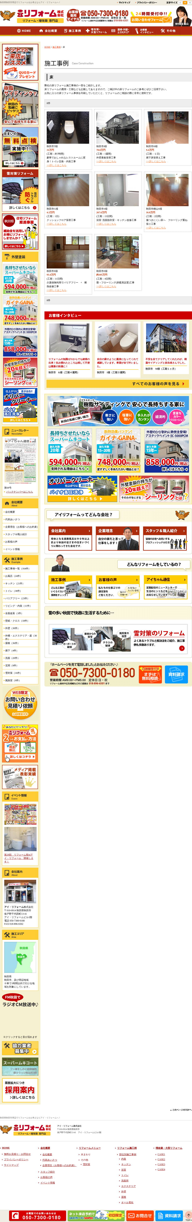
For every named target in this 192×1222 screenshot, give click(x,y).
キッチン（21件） (15, 583)
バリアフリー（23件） (17, 598)
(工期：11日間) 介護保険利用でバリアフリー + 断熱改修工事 (67, 282)
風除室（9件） (13, 680)
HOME (47, 47)
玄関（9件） (12, 665)
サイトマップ (11, 1165)
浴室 (123, 1169)
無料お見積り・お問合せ (17, 1154)
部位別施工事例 (127, 1154)
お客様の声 (11, 541)
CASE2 (161, 1159)
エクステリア (128, 1186)
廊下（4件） (12, 650)
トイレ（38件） (13, 591)
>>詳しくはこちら (56, 165)
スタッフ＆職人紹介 (16, 534)
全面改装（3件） (14, 613)
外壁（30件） (12, 628)
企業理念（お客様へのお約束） (22, 526)
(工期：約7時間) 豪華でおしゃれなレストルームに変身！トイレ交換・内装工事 (66, 157)
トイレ (125, 1175)
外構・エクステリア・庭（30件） (21, 636)
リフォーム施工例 (127, 1148)
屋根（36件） (12, 643)
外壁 (123, 1191)
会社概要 (10, 512)
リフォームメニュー (90, 1148)
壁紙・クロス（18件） (17, 620)
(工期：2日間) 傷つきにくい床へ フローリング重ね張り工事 (166, 220)
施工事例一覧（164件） (18, 568)
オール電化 (127, 1202)
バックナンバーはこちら (19, 491)
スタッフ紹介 (47, 1171)
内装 (123, 1159)
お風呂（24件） (13, 576)
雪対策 (86, 1164)
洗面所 (125, 1180)
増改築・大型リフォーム (169, 1148)
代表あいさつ (12, 519)
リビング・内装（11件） (18, 605)
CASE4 (161, 1169)
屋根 (123, 1197)
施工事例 (57, 47)
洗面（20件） (12, 658)
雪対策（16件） (13, 673)
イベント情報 (12, 549)
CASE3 (161, 1164)
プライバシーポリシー (16, 1159)
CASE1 (161, 1154)
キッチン (126, 1164)
